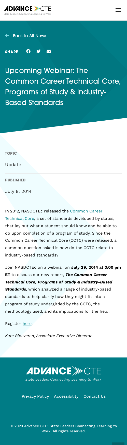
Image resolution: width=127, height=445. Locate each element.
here (27, 323)
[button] (118, 10)
